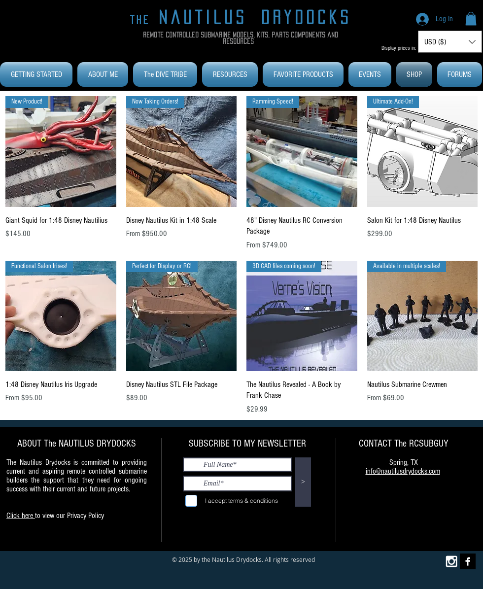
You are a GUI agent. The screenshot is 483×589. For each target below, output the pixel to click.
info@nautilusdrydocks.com (403, 471)
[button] (471, 18)
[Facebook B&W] (468, 561)
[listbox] (450, 42)
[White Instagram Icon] (451, 561)
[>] (303, 482)
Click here (20, 515)
